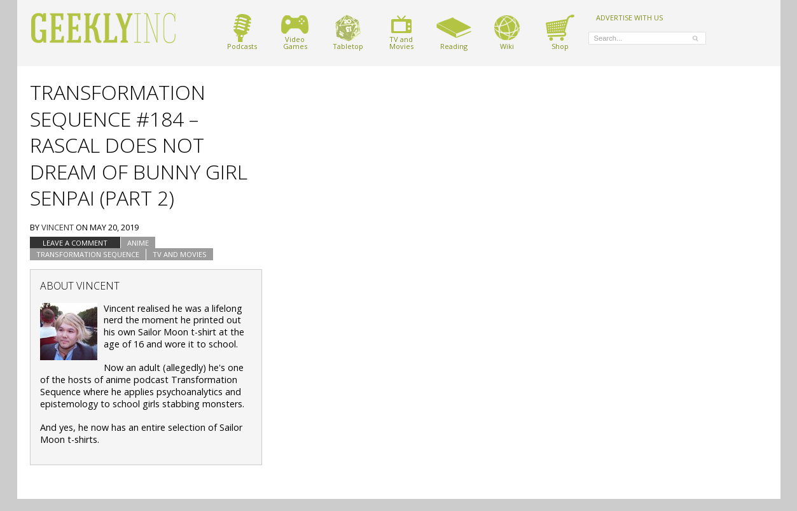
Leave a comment (75, 243)
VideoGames (294, 32)
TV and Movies (180, 254)
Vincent (57, 227)
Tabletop (348, 32)
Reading (453, 32)
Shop (560, 32)
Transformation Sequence (87, 254)
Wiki (507, 32)
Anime (138, 243)
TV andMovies (401, 32)
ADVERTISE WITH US (629, 17)
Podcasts (242, 32)
